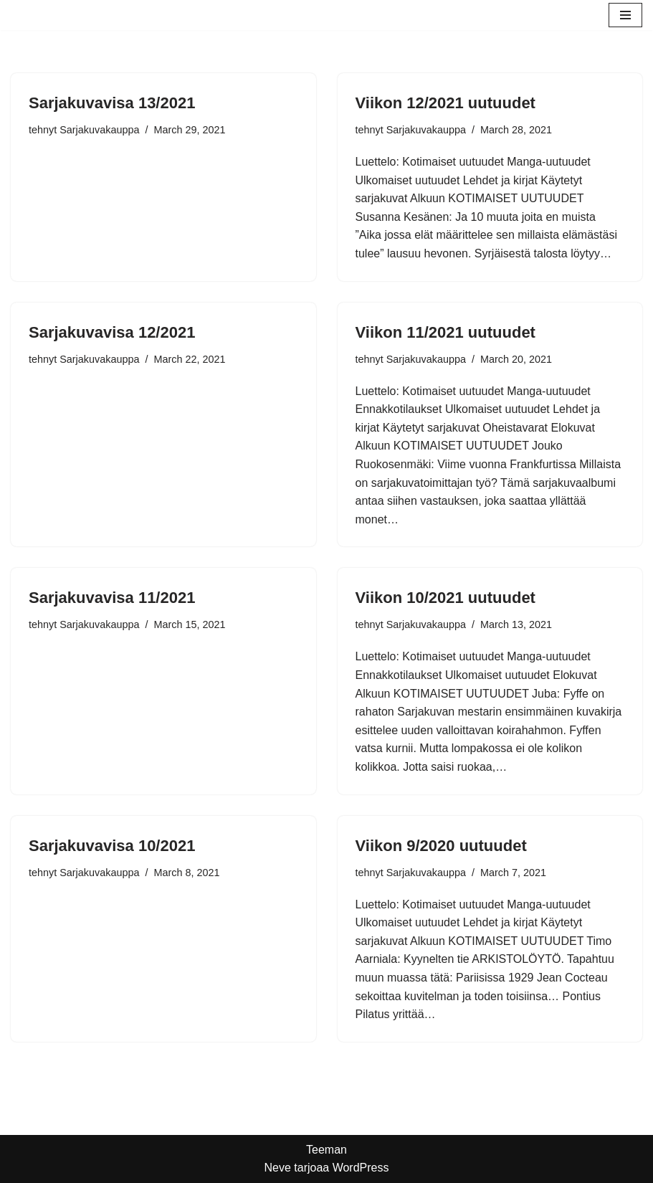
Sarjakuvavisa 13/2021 (112, 103)
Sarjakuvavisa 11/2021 (112, 598)
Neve (277, 1167)
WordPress (361, 1167)
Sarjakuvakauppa (99, 130)
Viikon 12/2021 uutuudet (445, 103)
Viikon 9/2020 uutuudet (441, 846)
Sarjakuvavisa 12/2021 (112, 332)
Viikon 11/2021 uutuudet (445, 332)
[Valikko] (625, 15)
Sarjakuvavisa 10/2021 (112, 846)
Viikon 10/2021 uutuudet (445, 598)
